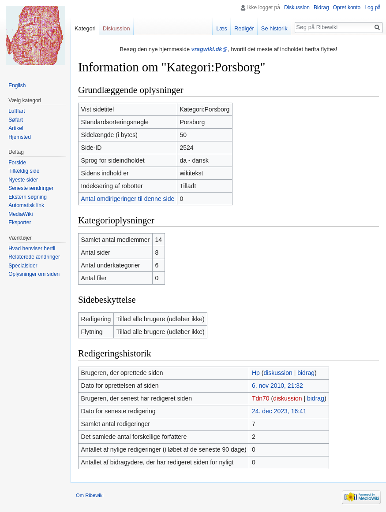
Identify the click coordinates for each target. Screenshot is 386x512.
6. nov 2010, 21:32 (277, 385)
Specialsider (22, 266)
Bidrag (321, 7)
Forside (17, 163)
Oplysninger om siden (34, 274)
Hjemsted (19, 137)
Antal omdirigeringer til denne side (128, 198)
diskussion (277, 372)
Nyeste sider (23, 180)
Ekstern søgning (27, 197)
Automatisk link (26, 205)
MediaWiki (20, 214)
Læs (221, 28)
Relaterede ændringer (34, 257)
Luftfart (16, 111)
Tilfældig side (23, 171)
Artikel (15, 128)
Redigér (244, 28)
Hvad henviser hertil (31, 248)
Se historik (274, 28)
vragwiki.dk (206, 49)
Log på (372, 7)
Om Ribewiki (90, 495)
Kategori (85, 28)
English (17, 85)
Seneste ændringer (30, 188)
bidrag (306, 372)
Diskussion (297, 7)
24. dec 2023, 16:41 (279, 411)
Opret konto (347, 7)
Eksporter (19, 222)
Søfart (15, 120)
